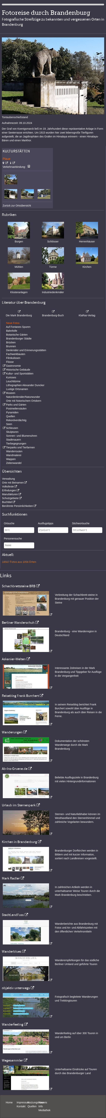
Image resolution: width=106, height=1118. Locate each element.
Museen (10, 392)
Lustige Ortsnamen (17, 389)
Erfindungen (9, 490)
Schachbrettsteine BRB (18, 586)
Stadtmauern (13, 439)
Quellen (10, 416)
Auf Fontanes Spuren (18, 326)
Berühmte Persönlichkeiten (17, 505)
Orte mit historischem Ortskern (23, 400)
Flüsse (10, 361)
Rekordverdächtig (16, 420)
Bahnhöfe (11, 330)
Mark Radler (11, 878)
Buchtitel (7, 502)
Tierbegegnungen (16, 443)
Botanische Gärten (17, 334)
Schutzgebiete (10, 498)
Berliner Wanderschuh (18, 622)
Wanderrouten (14, 451)
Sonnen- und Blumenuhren (21, 435)
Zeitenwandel (13, 462)
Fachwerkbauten (15, 354)
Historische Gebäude (18, 369)
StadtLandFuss (13, 915)
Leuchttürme (13, 381)
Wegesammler (12, 1060)
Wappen (11, 459)
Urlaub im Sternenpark (19, 805)
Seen (9, 424)
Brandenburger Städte (19, 338)
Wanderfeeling (12, 1024)
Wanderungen (12, 732)
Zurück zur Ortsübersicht (17, 205)
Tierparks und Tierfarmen (20, 447)
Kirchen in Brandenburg (19, 842)
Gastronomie (13, 365)
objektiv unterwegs (16, 988)
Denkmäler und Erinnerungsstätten (26, 350)
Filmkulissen (13, 357)
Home (9, 1102)
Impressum (23, 1102)
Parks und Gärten (16, 404)
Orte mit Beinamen (13, 482)
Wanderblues (11, 951)
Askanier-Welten (14, 659)
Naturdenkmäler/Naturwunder (23, 396)
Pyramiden (12, 412)
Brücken (11, 342)
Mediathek (44, 1110)
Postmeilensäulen (16, 408)
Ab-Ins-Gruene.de (14, 769)
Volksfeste (8, 486)
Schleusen (12, 427)
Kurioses (11, 377)
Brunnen (11, 346)
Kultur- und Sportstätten (19, 373)
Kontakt (21, 1106)
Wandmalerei (13, 455)
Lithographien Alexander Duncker (25, 385)
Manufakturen (10, 494)
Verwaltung (8, 478)
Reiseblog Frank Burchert (20, 696)
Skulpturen (12, 431)
